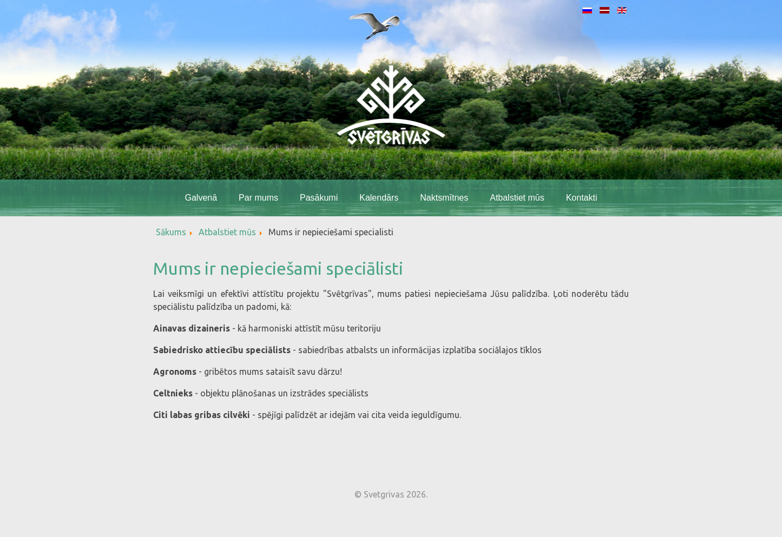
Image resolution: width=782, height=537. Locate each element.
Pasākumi (319, 197)
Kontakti (581, 197)
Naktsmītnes (444, 197)
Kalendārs (378, 197)
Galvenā (201, 197)
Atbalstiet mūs (517, 197)
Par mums (258, 197)
